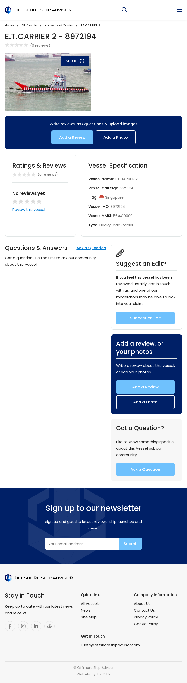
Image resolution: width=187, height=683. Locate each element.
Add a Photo (115, 137)
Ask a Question (91, 248)
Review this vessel (28, 209)
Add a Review (72, 137)
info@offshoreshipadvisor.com (112, 645)
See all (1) (74, 61)
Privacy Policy (146, 617)
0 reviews (40, 45)
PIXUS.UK (104, 674)
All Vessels (90, 603)
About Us (142, 603)
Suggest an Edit (145, 318)
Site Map (89, 617)
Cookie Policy (146, 623)
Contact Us (144, 610)
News (86, 610)
